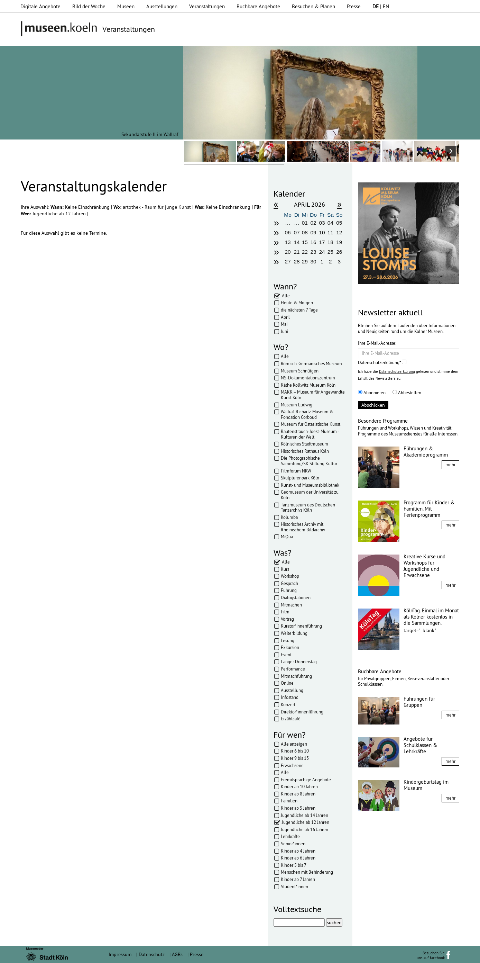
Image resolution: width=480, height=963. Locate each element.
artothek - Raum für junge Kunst (157, 207)
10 (322, 232)
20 (287, 252)
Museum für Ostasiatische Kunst (310, 424)
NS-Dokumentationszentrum (308, 377)
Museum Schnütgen (300, 371)
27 (287, 261)
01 (305, 223)
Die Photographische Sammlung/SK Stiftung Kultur (309, 460)
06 (287, 232)
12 (339, 232)
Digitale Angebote (40, 6)
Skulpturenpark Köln (300, 477)
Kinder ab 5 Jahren (298, 808)
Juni (284, 331)
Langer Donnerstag (299, 661)
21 (297, 252)
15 (305, 242)
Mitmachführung (296, 676)
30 (313, 261)
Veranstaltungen (207, 6)
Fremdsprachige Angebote (306, 779)
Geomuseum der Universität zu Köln (310, 494)
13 (287, 242)
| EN (380, 6)
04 (330, 223)
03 (322, 223)
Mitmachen (291, 605)
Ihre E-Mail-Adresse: (377, 343)
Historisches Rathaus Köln (305, 451)
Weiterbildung (294, 633)
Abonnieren (372, 392)
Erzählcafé (291, 718)
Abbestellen (407, 392)
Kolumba (289, 517)
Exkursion (290, 647)
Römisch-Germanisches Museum (311, 363)
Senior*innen (293, 843)
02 (313, 223)
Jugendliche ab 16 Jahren (304, 829)
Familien (289, 800)
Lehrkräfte (290, 836)
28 (297, 261)
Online (287, 683)
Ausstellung (292, 690)
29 (305, 261)
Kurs (285, 569)
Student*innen (294, 886)
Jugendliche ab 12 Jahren (60, 213)
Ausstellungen (161, 6)
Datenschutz (152, 954)
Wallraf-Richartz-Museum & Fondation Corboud (307, 414)
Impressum (120, 954)
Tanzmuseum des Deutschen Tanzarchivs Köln (308, 507)
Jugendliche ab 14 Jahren (304, 815)
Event (286, 654)
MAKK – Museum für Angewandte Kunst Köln (313, 394)
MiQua (287, 536)
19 (339, 242)
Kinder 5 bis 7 (293, 865)
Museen (126, 6)
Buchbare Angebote (258, 6)
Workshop (290, 576)
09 (313, 232)
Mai (284, 324)
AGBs (177, 954)
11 (330, 232)
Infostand (289, 697)
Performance (293, 669)
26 (339, 252)
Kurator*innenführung (301, 626)
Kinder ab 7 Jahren (298, 879)
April (285, 317)
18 (330, 242)
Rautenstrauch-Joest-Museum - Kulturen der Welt (310, 434)
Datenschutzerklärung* (382, 362)
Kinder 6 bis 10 (295, 751)
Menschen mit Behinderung (307, 872)
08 (305, 232)
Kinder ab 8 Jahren (298, 793)
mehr (450, 464)
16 (313, 242)
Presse (354, 6)
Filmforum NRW (296, 471)
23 (313, 252)
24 (322, 252)
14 (297, 242)
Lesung (287, 640)
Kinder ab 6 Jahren (298, 858)
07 (297, 232)
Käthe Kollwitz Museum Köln (308, 385)
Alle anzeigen (294, 744)
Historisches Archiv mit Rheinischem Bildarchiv (303, 526)
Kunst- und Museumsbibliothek (310, 485)
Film (285, 611)
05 (339, 223)
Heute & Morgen (297, 302)
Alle (286, 295)
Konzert (288, 704)
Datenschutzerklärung (397, 371)
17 (322, 242)
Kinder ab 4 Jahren (298, 851)
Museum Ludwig (296, 404)
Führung (289, 590)
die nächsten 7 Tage (299, 310)
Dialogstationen (296, 597)
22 (305, 252)
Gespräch (289, 583)
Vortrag (287, 619)
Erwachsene (292, 765)
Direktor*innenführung (302, 711)
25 (330, 252)
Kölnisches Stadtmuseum (304, 444)
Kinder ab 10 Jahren (299, 786)
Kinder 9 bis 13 (295, 758)
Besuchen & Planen (313, 6)
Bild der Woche (88, 6)
